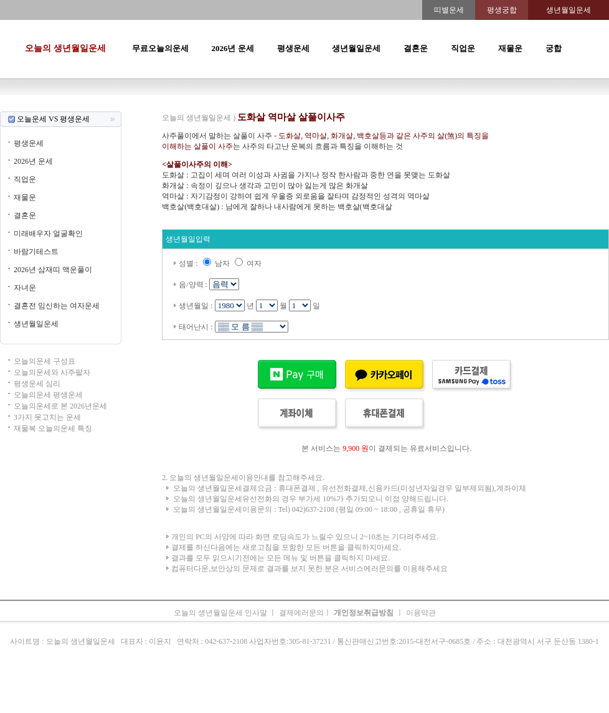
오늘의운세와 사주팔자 (52, 372)
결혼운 (416, 48)
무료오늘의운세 (160, 48)
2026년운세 (252, 106)
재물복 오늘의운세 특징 (53, 428)
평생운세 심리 (37, 383)
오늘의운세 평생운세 (48, 394)
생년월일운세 (356, 48)
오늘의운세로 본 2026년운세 (60, 406)
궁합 (553, 48)
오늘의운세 (140, 106)
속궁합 (436, 106)
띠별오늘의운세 (187, 106)
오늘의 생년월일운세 (65, 48)
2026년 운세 (232, 48)
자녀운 (25, 287)
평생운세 (293, 48)
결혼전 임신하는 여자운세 (57, 305)
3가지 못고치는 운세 (47, 417)
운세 (223, 106)
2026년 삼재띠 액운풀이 (53, 269)
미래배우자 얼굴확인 (48, 233)
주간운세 (390, 106)
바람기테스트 (36, 251)
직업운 (463, 48)
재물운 (510, 48)
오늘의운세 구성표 (44, 361)
